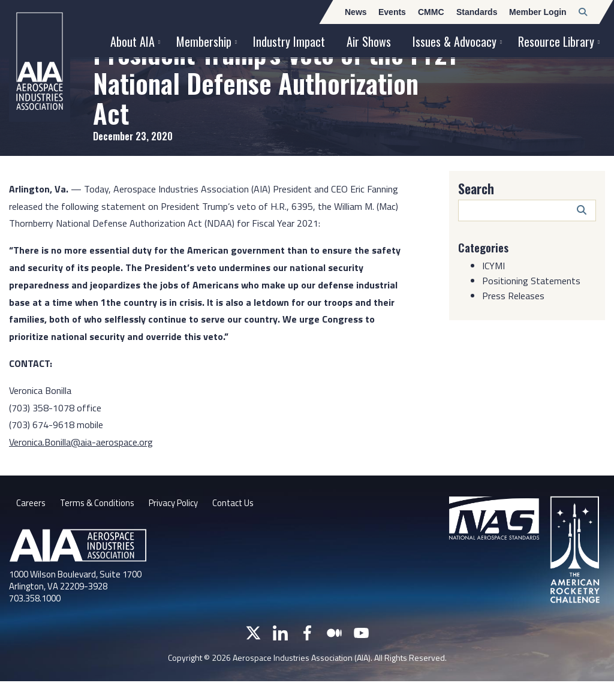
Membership (203, 41)
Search (476, 188)
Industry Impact (289, 41)
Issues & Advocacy (454, 41)
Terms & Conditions (100, 504)
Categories (485, 247)
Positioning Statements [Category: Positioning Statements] (531, 280)
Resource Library (556, 41)
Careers (31, 504)
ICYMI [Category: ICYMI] (493, 265)
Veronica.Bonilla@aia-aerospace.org (81, 442)
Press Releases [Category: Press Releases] (513, 295)
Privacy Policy (182, 504)
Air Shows (369, 41)
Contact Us (247, 504)
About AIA (132, 41)
